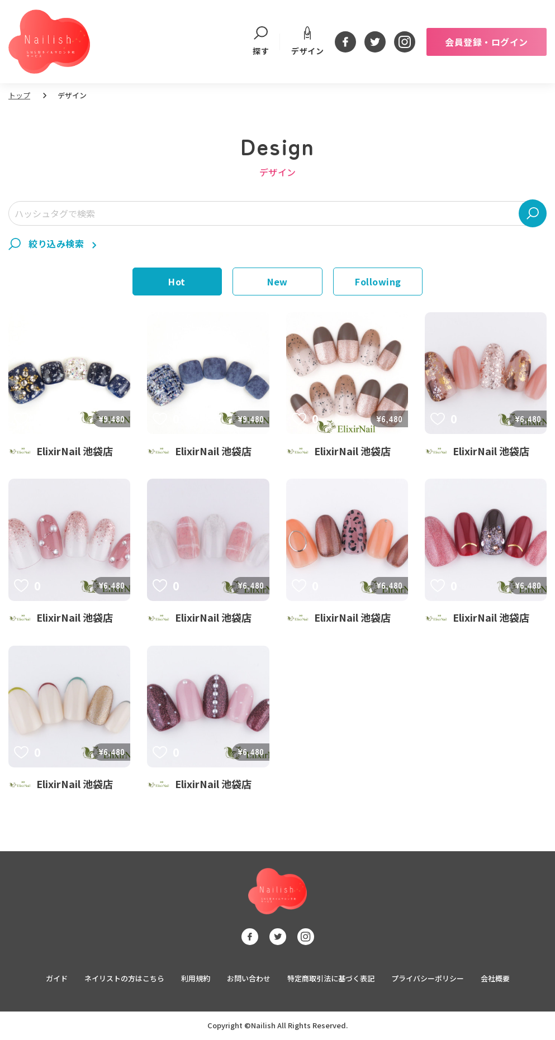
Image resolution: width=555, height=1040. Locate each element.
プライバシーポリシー (427, 979)
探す (261, 41)
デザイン (307, 41)
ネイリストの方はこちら (124, 979)
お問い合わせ (249, 979)
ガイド (57, 979)
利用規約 (195, 979)
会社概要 (495, 979)
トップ (19, 95)
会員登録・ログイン (486, 42)
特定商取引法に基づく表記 (330, 979)
